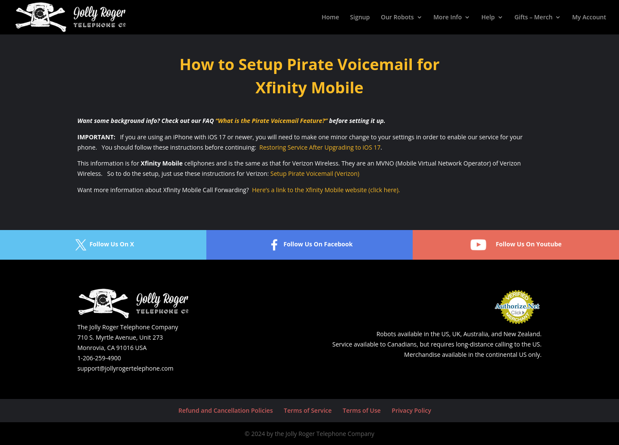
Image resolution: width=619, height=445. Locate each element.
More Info (447, 17)
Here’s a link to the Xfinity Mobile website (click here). (326, 190)
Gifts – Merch (534, 17)
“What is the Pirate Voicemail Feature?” (271, 121)
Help (488, 17)
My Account (589, 17)
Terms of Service (307, 410)
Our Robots (397, 17)
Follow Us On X (103, 245)
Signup (360, 17)
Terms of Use (361, 410)
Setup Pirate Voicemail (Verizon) (314, 173)
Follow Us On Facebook (309, 245)
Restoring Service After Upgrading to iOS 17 (319, 147)
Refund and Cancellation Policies (225, 410)
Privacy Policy (411, 410)
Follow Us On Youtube (515, 245)
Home (330, 17)
